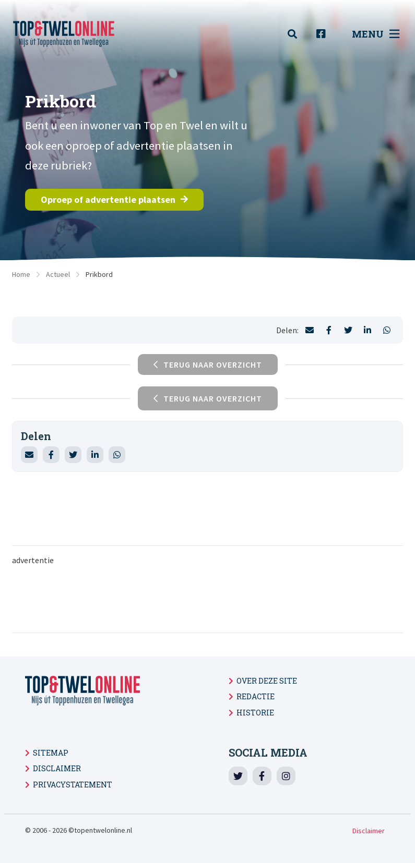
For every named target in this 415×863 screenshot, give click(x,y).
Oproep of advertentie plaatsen (114, 199)
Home (21, 274)
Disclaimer (57, 768)
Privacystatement (72, 784)
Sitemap (50, 753)
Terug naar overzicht (207, 398)
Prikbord (99, 274)
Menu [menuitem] (375, 34)
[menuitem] (298, 34)
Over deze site (266, 681)
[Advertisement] (207, 598)
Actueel (58, 274)
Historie (255, 713)
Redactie (255, 696)
